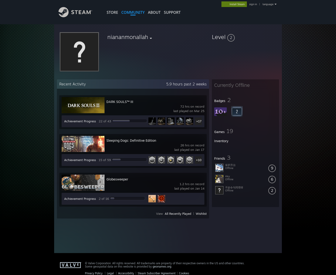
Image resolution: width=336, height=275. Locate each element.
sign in (253, 4)
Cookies (184, 273)
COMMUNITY (133, 12)
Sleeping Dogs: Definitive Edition (131, 140)
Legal (110, 273)
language (267, 4)
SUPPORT (172, 12)
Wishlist (201, 213)
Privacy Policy (94, 273)
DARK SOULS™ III (119, 102)
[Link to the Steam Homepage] (78, 16)
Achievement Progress (80, 121)
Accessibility (126, 273)
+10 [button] (199, 160)
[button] (245, 37)
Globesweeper (117, 179)
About (154, 12)
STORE (112, 12)
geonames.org (162, 266)
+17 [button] (199, 121)
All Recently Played (178, 213)
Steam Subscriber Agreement (156, 273)
